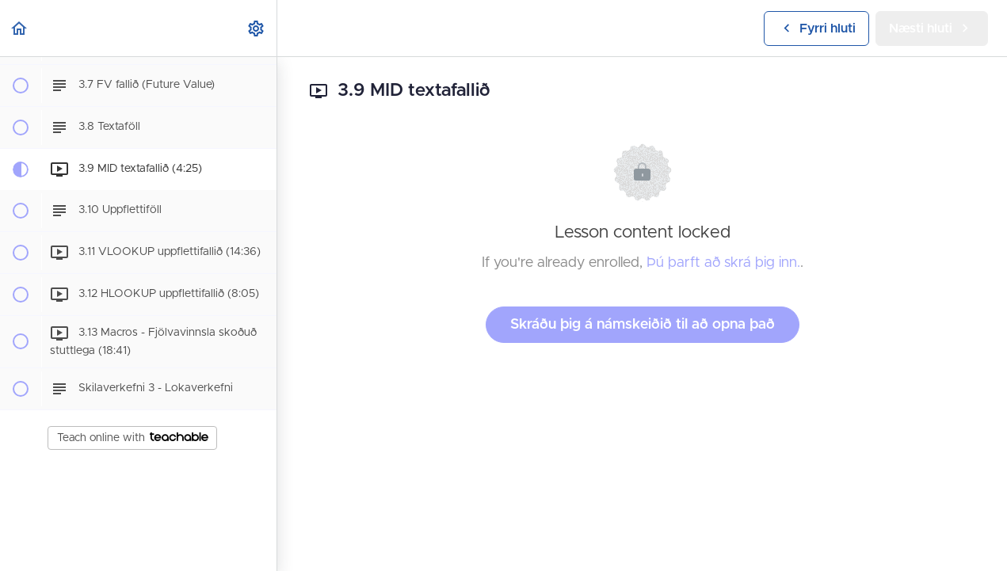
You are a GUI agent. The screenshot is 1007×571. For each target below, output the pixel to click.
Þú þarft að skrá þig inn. (723, 263)
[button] (20, 28)
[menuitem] (257, 28)
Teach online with (132, 437)
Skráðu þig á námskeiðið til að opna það (642, 325)
